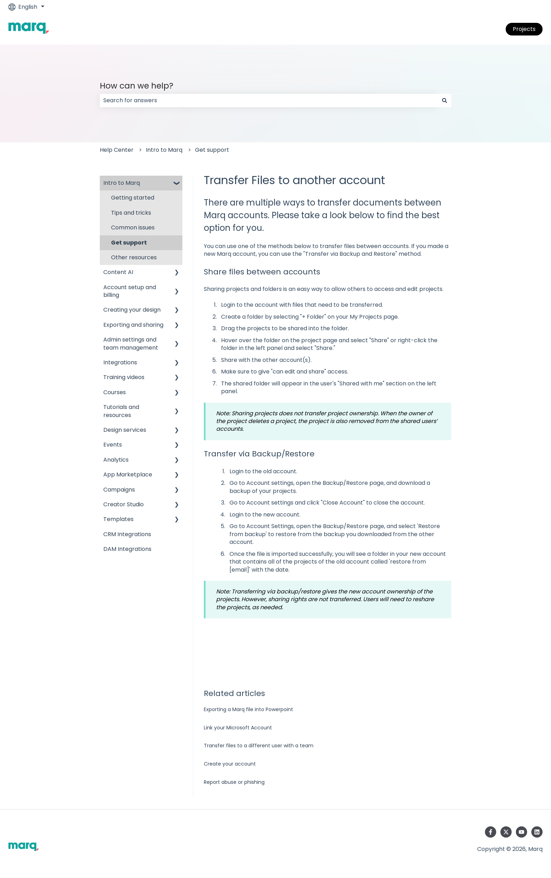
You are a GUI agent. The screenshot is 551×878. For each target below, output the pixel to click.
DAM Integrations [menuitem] (127, 549)
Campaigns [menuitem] (119, 490)
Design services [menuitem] (124, 430)
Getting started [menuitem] (132, 198)
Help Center (117, 150)
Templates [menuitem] (118, 519)
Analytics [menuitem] (116, 460)
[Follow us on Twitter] (506, 832)
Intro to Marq (164, 150)
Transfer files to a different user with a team (258, 745)
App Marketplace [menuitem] (127, 474)
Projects (524, 29)
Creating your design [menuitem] (132, 310)
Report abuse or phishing (234, 782)
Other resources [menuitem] (134, 257)
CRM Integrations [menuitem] (127, 534)
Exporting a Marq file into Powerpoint (248, 709)
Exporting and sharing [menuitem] (133, 325)
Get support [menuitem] (129, 243)
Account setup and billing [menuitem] (129, 291)
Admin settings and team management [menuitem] (130, 343)
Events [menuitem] (112, 445)
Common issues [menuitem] (133, 227)
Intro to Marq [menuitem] (121, 183)
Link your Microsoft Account (238, 727)
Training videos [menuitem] (123, 377)
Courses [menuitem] (114, 392)
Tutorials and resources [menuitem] (121, 411)
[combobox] (269, 100)
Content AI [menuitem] (118, 272)
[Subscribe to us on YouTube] (521, 832)
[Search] (444, 100)
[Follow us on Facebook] (490, 832)
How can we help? (136, 85)
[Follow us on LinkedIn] (537, 832)
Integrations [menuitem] (120, 362)
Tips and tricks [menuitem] (131, 213)
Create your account (230, 763)
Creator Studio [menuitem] (123, 504)
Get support (212, 150)
